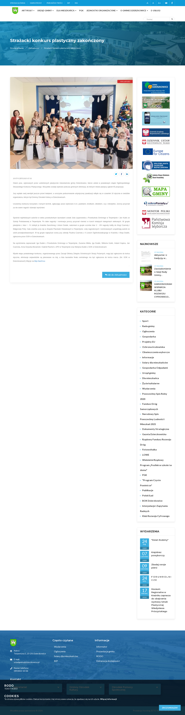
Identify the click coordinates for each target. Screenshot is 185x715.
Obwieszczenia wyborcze (156, 352)
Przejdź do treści (54, 3)
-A (147, 3)
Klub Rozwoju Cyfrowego (156, 516)
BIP (68, 3)
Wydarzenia (148, 388)
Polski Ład (147, 495)
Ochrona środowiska (153, 347)
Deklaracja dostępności (108, 661)
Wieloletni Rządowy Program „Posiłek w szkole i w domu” (156, 465)
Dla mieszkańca (150, 378)
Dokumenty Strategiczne (155, 429)
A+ (159, 3)
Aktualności (33, 48)
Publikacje (147, 490)
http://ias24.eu (39, 261)
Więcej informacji (108, 699)
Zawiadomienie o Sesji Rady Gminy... (162, 271)
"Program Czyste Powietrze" (150, 483)
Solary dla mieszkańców (155, 362)
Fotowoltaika (149, 449)
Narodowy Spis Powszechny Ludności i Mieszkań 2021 (152, 419)
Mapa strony (36, 3)
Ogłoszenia (148, 331)
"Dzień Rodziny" (159, 540)
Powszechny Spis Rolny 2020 (153, 396)
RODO (99, 656)
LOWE (145, 454)
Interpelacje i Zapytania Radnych (154, 508)
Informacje (148, 357)
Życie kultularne (150, 383)
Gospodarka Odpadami (155, 367)
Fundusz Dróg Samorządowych (149, 406)
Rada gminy (148, 326)
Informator (101, 646)
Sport (145, 320)
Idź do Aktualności (116, 275)
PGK (144, 475)
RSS (76, 3)
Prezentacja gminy (105, 651)
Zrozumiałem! (170, 707)
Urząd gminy (149, 373)
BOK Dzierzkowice (152, 500)
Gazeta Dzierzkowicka (154, 434)
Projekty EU (148, 341)
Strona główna (17, 3)
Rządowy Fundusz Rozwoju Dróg (155, 442)
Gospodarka (149, 336)
